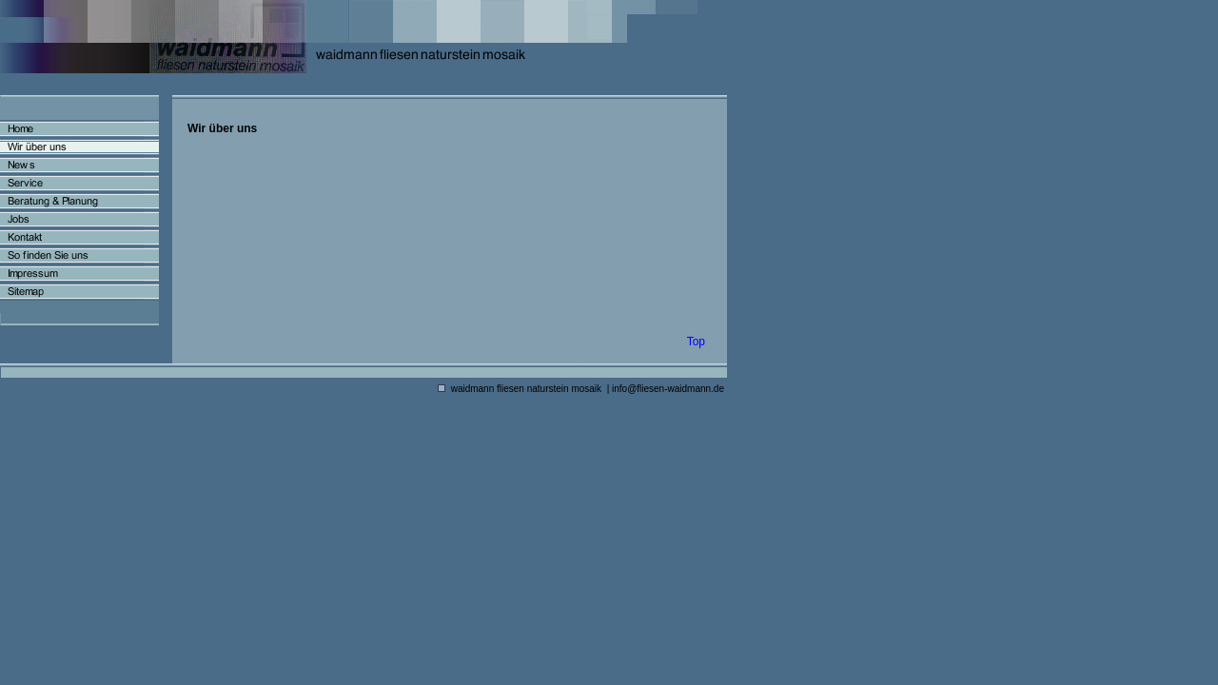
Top (696, 341)
